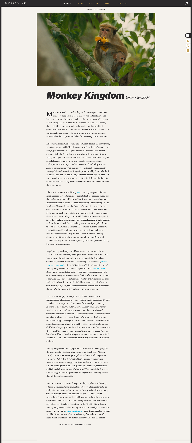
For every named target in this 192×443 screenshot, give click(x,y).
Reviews (67, 3)
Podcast (123, 3)
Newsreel (94, 3)
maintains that (98, 268)
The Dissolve (15, 3)
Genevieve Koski (139, 97)
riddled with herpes (73, 410)
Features (80, 3)
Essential (109, 3)
